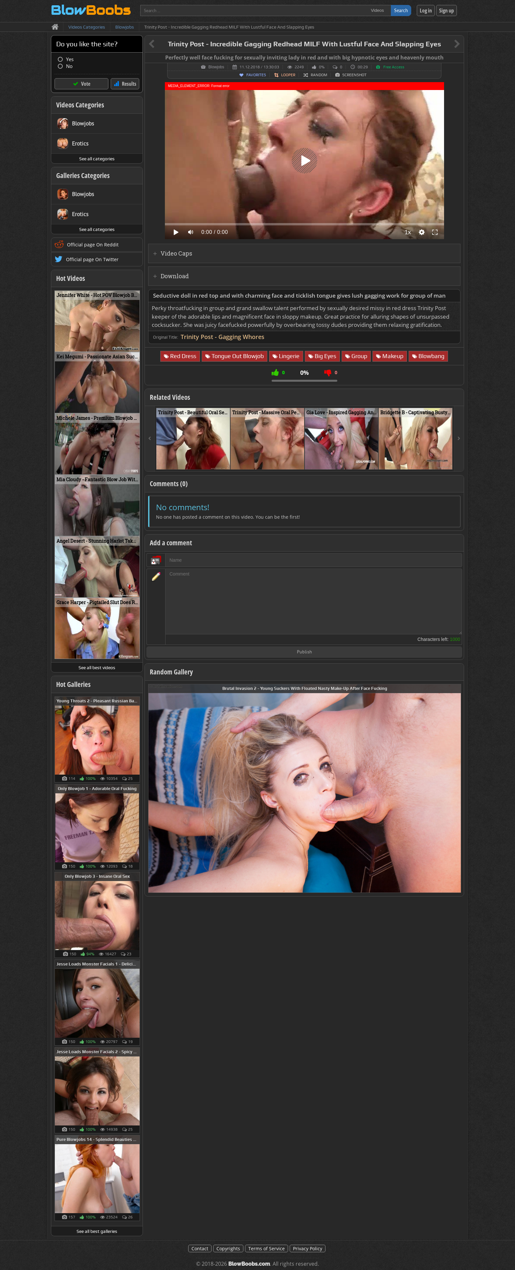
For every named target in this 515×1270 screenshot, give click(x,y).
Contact (199, 1248)
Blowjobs (216, 67)
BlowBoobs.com (249, 1264)
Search (401, 10)
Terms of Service (266, 1248)
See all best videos (96, 667)
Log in (426, 10)
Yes (70, 59)
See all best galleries (97, 1231)
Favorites (256, 75)
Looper (288, 75)
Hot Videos (70, 278)
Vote (85, 83)
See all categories (97, 158)
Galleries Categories (83, 175)
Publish (304, 652)
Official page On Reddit (93, 244)
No (69, 66)
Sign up (446, 10)
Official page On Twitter (92, 259)
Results (129, 83)
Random (319, 75)
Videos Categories (80, 104)
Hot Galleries (73, 684)
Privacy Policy (307, 1248)
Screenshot (354, 75)
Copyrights (228, 1248)
